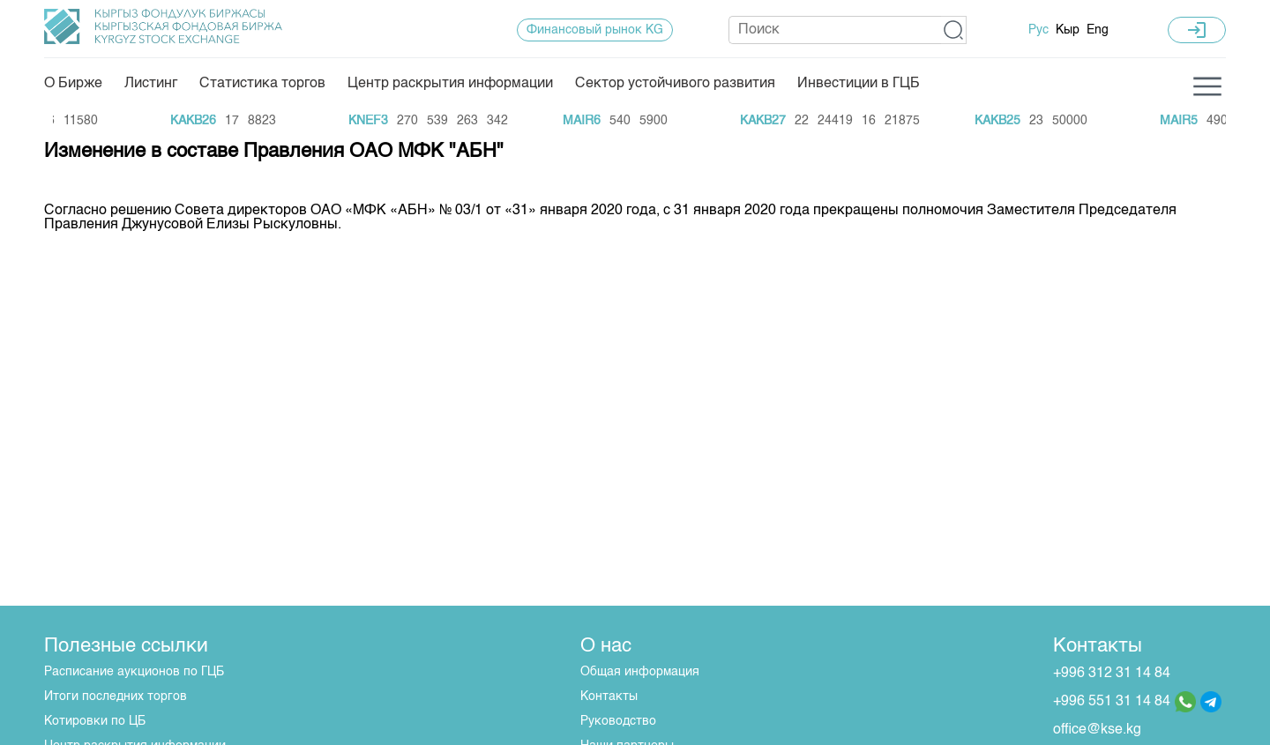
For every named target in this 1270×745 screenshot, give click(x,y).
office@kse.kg (1097, 730)
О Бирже (73, 84)
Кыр (1068, 30)
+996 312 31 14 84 (1111, 674)
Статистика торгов (262, 84)
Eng (1098, 30)
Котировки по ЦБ (95, 721)
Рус (1038, 30)
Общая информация (639, 672)
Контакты (609, 696)
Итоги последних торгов (115, 696)
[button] (954, 30)
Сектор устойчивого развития (675, 84)
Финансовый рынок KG (595, 30)
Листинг (150, 84)
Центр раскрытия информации (450, 84)
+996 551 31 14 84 (1111, 702)
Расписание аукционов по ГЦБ (134, 672)
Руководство (618, 721)
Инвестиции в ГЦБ (858, 84)
